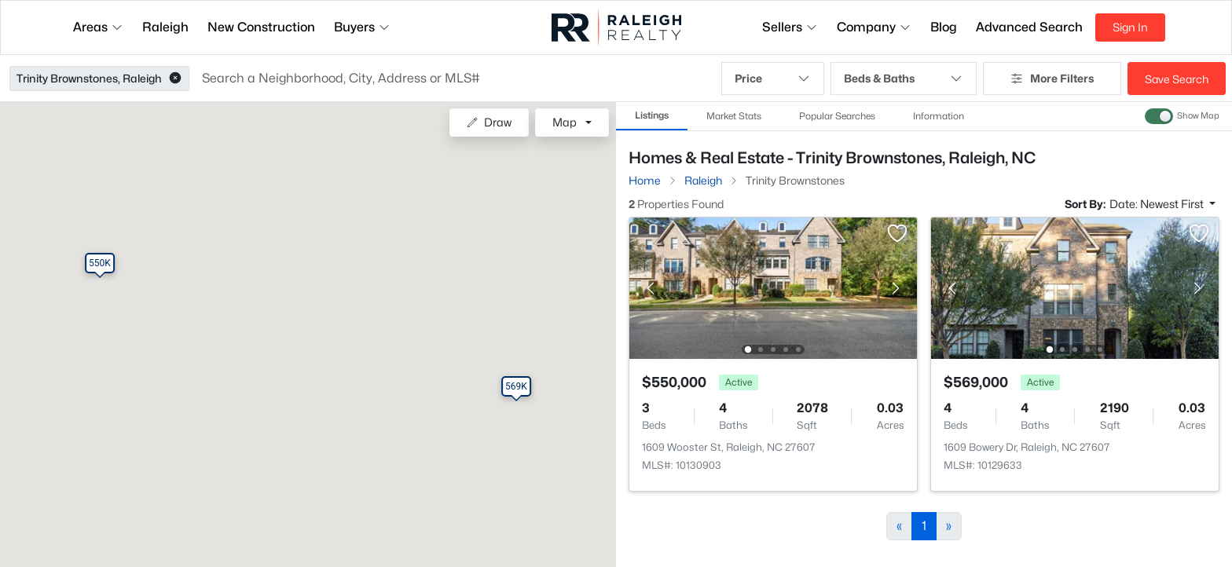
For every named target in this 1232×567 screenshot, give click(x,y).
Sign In (1130, 27)
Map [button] (564, 122)
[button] (175, 78)
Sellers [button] (790, 27)
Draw (489, 122)
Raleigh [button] (165, 27)
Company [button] (874, 27)
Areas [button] (98, 27)
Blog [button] (943, 27)
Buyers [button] (362, 27)
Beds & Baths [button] (903, 78)
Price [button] (773, 78)
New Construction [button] (261, 27)
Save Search (1176, 79)
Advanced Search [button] (1029, 27)
